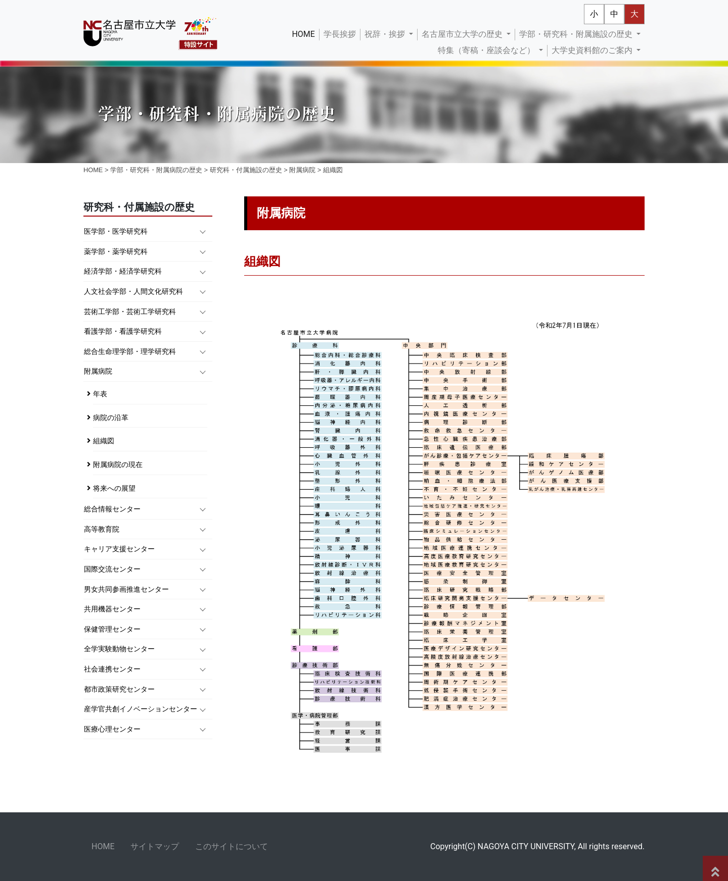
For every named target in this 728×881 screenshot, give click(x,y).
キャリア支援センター (119, 549)
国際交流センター (112, 569)
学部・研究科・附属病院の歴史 (156, 170)
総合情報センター (112, 509)
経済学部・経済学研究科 (123, 271)
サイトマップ (154, 846)
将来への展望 (114, 488)
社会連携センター (112, 669)
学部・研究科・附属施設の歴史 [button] (576, 34)
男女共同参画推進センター (126, 589)
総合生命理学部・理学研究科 (130, 351)
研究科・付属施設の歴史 (246, 170)
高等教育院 (101, 529)
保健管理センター (112, 629)
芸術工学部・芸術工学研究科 (130, 311)
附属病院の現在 (118, 464)
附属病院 (302, 170)
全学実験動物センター (119, 649)
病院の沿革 (110, 417)
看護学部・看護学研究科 (123, 331)
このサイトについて (231, 846)
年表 (100, 394)
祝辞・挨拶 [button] (386, 34)
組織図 (103, 441)
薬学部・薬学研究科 (116, 251)
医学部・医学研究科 (116, 231)
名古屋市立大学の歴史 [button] (463, 34)
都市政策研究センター (119, 689)
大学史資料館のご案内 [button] (593, 50)
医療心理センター (112, 729)
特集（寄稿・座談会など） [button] (487, 50)
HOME (305, 33)
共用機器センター (112, 609)
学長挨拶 (340, 34)
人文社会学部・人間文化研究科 (133, 291)
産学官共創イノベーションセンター (140, 709)
